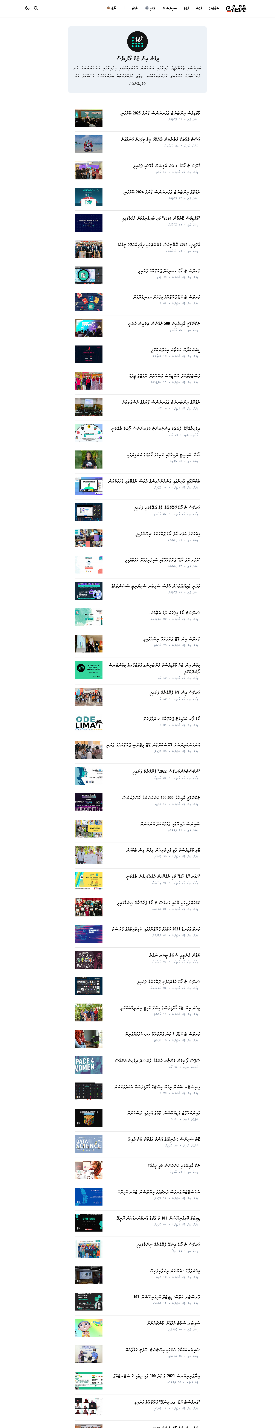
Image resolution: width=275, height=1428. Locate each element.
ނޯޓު (111, 8)
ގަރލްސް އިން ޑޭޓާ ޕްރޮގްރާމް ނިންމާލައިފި (172, 639)
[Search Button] (36, 8)
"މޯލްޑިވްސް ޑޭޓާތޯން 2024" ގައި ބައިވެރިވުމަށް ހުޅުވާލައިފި (161, 219)
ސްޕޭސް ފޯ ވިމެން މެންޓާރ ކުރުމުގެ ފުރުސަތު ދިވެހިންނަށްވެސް (157, 1061)
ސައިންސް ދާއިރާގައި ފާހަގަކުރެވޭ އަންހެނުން (170, 824)
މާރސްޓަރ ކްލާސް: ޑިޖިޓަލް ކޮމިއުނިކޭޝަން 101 (166, 1297)
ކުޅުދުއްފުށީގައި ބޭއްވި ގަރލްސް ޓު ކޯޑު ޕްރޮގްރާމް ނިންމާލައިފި (158, 903)
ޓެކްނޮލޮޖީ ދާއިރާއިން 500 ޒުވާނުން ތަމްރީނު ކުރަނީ (164, 324)
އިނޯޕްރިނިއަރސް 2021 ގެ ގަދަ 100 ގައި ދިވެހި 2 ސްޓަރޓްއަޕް (156, 1376)
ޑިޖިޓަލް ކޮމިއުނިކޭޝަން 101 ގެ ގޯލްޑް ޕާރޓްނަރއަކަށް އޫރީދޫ (158, 1218)
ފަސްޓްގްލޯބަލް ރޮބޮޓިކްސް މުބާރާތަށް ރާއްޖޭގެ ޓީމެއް (164, 376)
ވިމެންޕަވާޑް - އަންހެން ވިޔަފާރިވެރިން (175, 1271)
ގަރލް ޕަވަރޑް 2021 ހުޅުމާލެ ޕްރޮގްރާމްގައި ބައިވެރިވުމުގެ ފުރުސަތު (156, 929)
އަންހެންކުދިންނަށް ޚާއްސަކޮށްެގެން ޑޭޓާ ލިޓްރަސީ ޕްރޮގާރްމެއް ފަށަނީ (153, 745)
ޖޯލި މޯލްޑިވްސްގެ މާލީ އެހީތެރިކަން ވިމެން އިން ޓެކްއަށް (163, 850)
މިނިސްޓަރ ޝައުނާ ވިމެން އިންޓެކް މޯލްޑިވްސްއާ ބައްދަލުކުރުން (157, 1087)
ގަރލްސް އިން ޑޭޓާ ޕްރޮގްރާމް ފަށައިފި (175, 693)
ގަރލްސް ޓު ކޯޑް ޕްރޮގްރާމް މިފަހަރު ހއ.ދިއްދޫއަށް (166, 297)
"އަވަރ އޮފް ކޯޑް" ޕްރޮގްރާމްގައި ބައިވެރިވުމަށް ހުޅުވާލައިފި (162, 560)
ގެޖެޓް (186, 8)
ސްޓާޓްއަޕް (214, 8)
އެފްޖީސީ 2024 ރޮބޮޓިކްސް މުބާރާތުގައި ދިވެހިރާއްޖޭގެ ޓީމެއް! (159, 245)
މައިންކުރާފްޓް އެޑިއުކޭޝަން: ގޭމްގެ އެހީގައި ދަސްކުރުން (163, 1113)
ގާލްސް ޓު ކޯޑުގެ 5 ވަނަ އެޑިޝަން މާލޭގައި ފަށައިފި (166, 166)
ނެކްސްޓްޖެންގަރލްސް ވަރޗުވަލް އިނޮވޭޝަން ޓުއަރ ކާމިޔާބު (158, 1192)
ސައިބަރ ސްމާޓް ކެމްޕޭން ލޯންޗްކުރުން (173, 1323)
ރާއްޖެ (135, 8)
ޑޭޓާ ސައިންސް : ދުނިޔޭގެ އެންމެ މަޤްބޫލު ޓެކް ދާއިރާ (164, 1140)
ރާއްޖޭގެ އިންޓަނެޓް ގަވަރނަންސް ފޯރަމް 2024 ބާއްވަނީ (162, 192)
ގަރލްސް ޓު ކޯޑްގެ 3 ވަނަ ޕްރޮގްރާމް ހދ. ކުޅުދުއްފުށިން (162, 1034)
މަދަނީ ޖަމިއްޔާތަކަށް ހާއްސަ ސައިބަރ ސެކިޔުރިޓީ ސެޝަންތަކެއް (155, 586)
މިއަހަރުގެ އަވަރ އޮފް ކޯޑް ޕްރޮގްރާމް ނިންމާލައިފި (168, 534)
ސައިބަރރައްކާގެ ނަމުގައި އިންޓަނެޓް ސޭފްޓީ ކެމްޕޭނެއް (162, 1350)
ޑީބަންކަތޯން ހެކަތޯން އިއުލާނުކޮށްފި (175, 350)
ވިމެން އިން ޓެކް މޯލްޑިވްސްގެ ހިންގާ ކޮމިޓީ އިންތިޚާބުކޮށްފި (160, 1008)
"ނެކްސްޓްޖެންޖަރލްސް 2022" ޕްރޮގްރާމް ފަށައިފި (166, 772)
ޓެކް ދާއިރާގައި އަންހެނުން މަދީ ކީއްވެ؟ (174, 1166)
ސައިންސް (170, 8)
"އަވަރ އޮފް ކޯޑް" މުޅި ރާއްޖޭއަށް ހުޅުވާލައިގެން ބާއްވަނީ (163, 877)
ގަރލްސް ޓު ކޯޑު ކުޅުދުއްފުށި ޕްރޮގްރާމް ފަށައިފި (168, 982)
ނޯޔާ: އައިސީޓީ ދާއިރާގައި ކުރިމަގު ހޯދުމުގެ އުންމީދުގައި (163, 455)
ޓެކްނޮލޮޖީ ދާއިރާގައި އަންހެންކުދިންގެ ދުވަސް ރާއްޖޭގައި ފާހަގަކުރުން (154, 481)
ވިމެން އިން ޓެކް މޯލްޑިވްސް (137, 59)
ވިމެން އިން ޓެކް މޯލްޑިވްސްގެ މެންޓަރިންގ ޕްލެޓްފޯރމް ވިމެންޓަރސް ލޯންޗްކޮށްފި (154, 668)
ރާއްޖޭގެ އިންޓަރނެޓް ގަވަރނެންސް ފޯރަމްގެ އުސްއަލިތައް (161, 402)
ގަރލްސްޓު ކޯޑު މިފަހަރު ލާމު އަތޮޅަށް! (175, 613)
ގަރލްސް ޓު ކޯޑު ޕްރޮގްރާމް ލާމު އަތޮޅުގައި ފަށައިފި (167, 508)
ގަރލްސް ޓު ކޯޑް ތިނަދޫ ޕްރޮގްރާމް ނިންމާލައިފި (168, 1245)
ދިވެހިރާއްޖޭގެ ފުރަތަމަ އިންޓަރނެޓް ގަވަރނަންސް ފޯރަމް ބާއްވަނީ (155, 429)
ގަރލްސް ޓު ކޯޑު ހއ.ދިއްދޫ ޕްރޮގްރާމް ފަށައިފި (169, 271)
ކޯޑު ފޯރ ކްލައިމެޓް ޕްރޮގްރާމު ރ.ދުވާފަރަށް (171, 719)
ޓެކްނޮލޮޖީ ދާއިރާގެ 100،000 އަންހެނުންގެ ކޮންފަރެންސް (161, 798)
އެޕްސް (199, 8)
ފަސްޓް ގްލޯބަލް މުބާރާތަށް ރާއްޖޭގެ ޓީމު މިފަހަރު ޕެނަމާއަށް (160, 140)
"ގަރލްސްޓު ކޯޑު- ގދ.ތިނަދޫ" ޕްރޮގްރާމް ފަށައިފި (167, 1402)
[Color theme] (29, 8)
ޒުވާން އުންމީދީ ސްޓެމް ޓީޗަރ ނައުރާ (174, 956)
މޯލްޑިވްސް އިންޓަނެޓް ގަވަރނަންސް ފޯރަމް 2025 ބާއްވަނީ (160, 113)
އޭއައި (150, 8)
